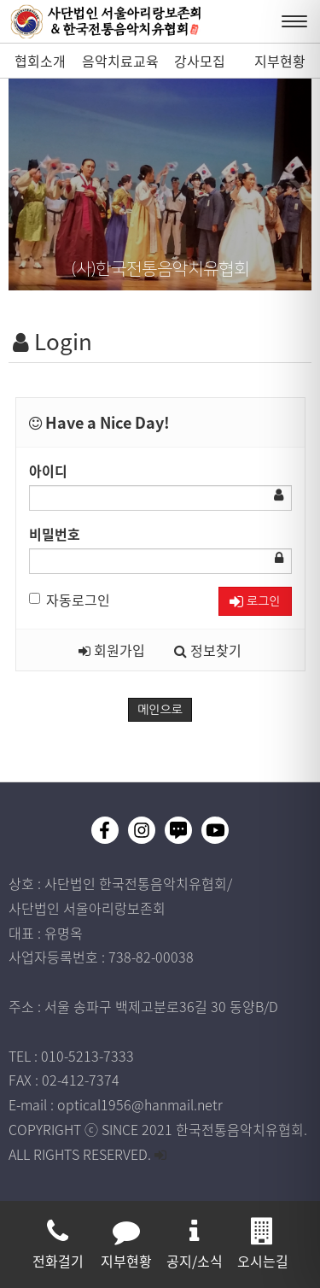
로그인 (255, 601)
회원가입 (112, 650)
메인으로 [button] (160, 710)
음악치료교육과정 (120, 64)
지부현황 (279, 60)
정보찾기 (207, 650)
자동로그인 (69, 599)
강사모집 (199, 60)
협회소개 (40, 60)
